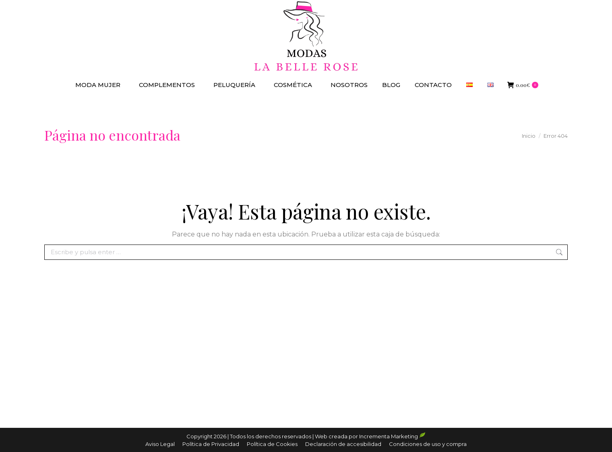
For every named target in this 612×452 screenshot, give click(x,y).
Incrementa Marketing (392, 436)
